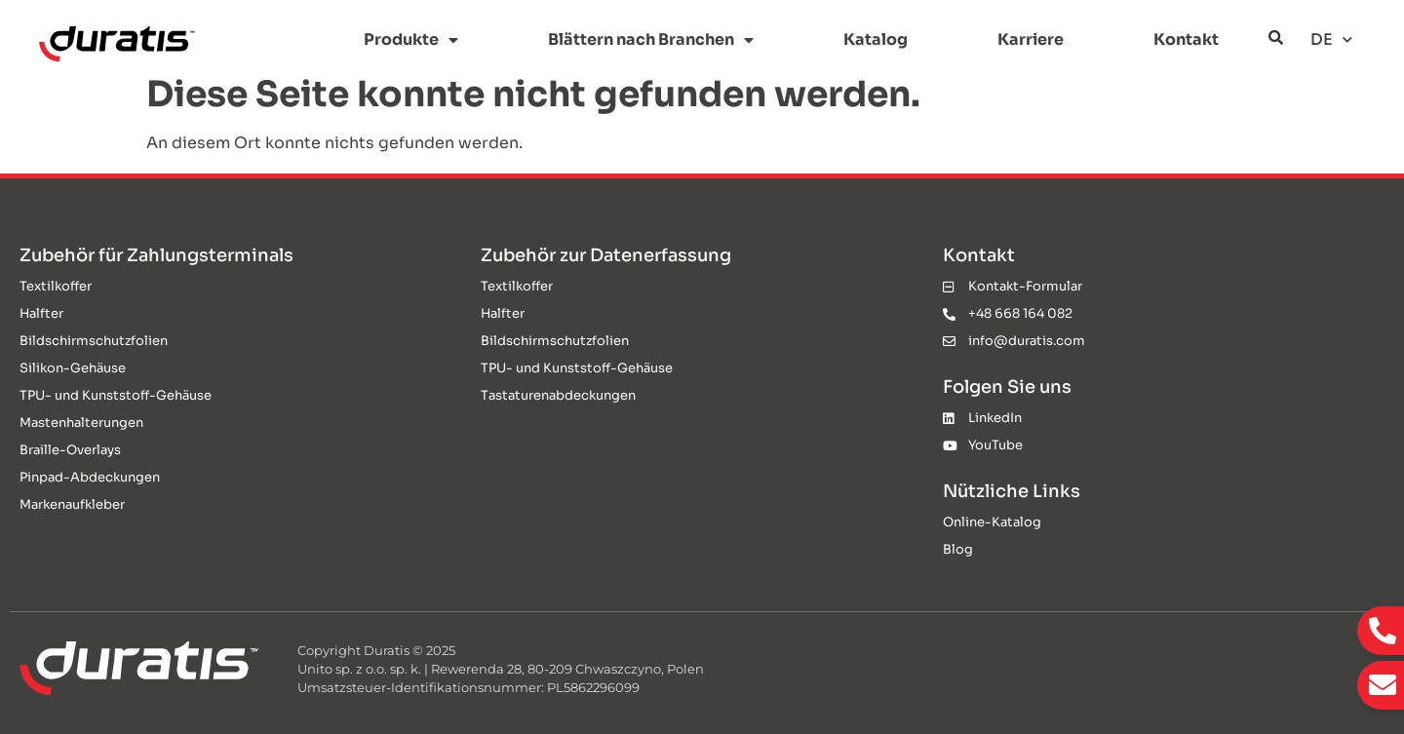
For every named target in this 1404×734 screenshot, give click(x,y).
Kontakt (1186, 39)
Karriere (1030, 39)
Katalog (875, 39)
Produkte (411, 40)
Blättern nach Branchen (651, 40)
